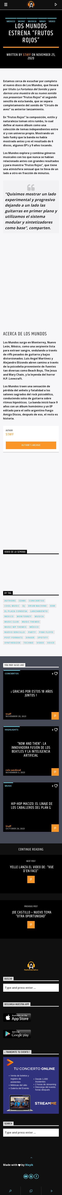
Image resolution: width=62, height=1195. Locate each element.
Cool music (11, 605)
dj (23, 605)
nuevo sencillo (14, 632)
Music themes (30, 621)
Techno (28, 642)
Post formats (13, 637)
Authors (10, 600)
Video (52, 21)
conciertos (36, 600)
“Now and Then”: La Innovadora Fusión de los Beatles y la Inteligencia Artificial (31, 749)
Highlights (11, 729)
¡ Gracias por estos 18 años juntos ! (32, 693)
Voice (50, 642)
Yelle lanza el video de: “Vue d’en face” (32, 869)
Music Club (11, 621)
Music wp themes (15, 627)
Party (32, 632)
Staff (27, 54)
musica (39, 616)
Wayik (29, 1165)
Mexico (11, 21)
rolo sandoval (13, 770)
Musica (32, 21)
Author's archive (31, 445)
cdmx (22, 600)
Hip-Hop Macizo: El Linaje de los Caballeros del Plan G (32, 806)
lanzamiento (39, 611)
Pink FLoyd (46, 632)
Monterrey (24, 616)
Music (21, 21)
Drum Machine (37, 605)
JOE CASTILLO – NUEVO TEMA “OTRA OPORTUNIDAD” (32, 914)
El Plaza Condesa (15, 611)
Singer (30, 637)
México (34, 627)
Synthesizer (12, 642)
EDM (52, 605)
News (42, 21)
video (40, 642)
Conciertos (12, 673)
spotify (43, 637)
